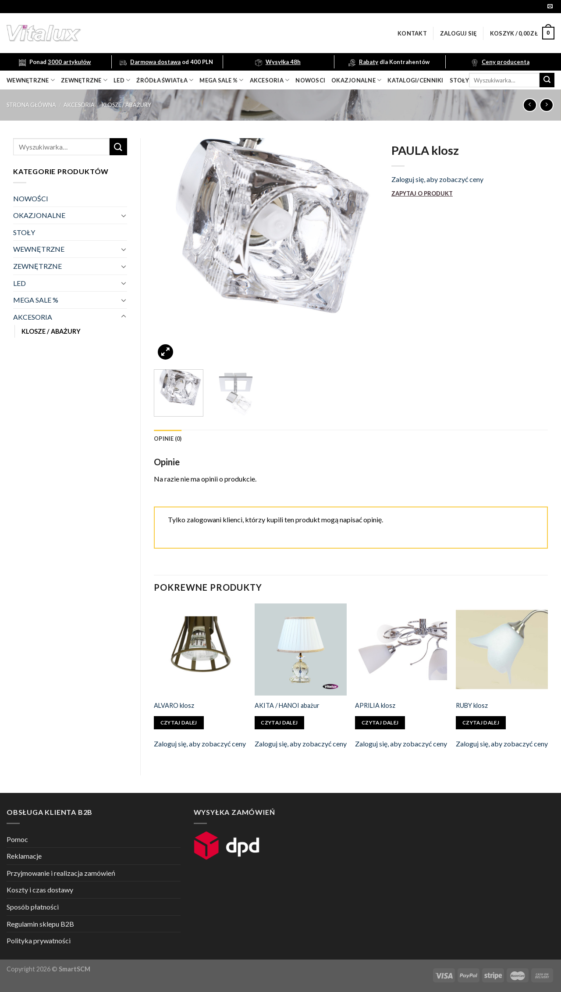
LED (122, 80)
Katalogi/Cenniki (415, 80)
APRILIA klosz (375, 705)
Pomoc (17, 839)
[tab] (168, 438)
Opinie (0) (168, 438)
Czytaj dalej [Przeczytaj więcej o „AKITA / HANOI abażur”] (279, 722)
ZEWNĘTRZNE (37, 266)
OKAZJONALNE (356, 80)
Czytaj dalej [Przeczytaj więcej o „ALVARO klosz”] (178, 722)
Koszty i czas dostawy (40, 889)
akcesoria (270, 80)
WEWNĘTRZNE (38, 249)
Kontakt (412, 33)
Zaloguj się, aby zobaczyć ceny (437, 179)
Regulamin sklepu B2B (40, 924)
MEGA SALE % (35, 300)
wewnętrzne (31, 80)
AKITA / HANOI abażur (287, 705)
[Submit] (547, 80)
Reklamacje (24, 856)
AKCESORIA (79, 104)
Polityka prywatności (39, 940)
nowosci (310, 80)
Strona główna (31, 104)
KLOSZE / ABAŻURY (126, 104)
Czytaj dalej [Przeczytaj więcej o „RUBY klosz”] (480, 722)
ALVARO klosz (174, 705)
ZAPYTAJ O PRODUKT (422, 193)
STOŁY (24, 232)
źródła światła (164, 80)
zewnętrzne (84, 80)
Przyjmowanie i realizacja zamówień (61, 873)
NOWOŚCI (30, 198)
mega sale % (221, 80)
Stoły (459, 80)
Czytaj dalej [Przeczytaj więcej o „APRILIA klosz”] (380, 722)
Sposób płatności (33, 907)
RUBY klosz (472, 705)
